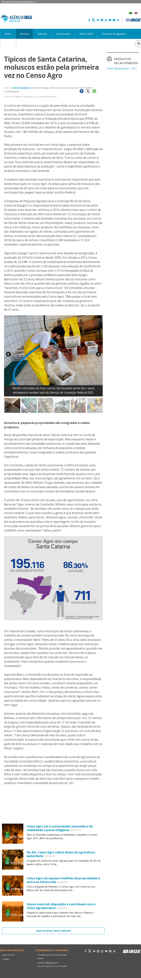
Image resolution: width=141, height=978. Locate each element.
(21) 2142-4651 (60, 966)
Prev (8, 354)
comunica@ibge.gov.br (48, 962)
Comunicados (63, 33)
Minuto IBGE (86, 33)
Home (7, 33)
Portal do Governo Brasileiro (18, 1)
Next (98, 354)
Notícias (24, 33)
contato (5, 959)
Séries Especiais (21, 87)
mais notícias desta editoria (53, 930)
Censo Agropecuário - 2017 (122, 68)
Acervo (8, 43)
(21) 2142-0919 (44, 966)
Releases (42, 33)
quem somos (8, 955)
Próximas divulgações (114, 33)
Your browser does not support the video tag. (53, 813)
